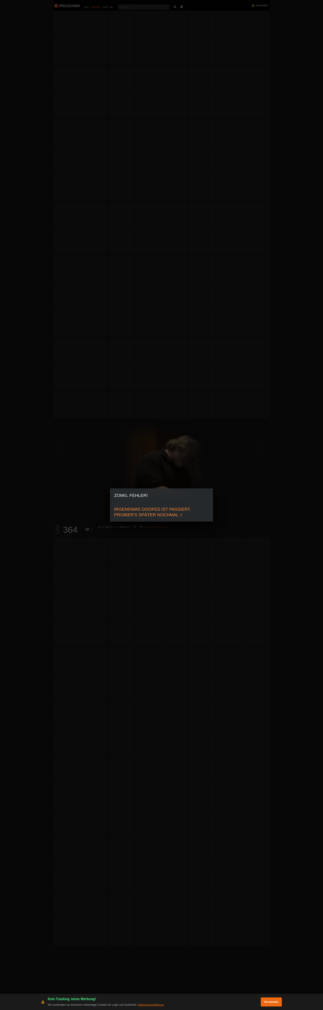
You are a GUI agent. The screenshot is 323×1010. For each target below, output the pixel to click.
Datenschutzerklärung (151, 1004)
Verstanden (271, 1001)
